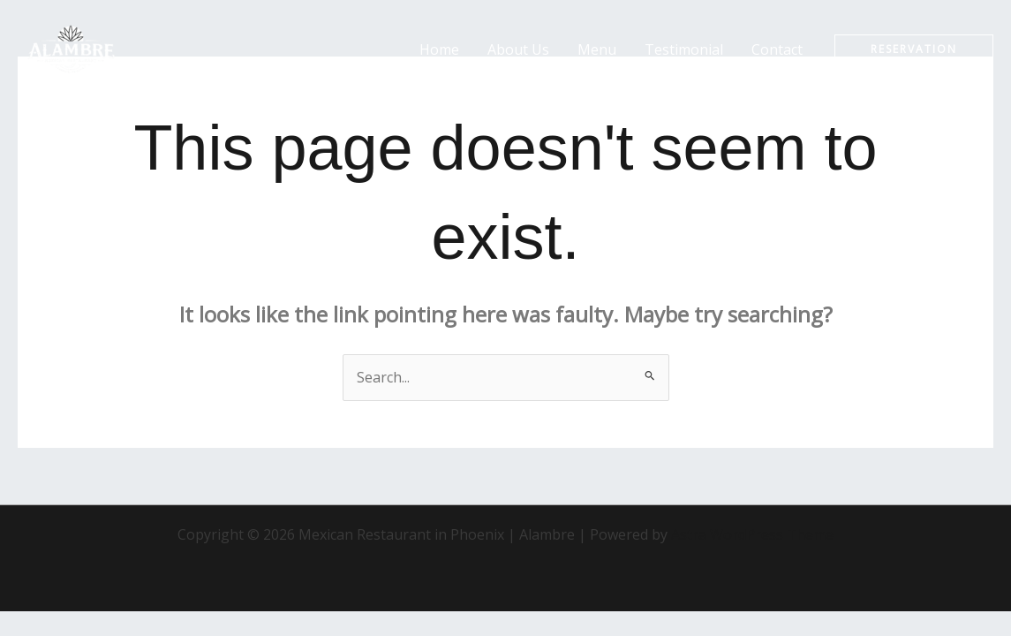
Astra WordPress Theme (752, 534)
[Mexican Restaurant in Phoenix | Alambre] (71, 47)
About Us (518, 49)
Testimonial (684, 49)
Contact (777, 49)
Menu (596, 49)
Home (439, 49)
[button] (913, 49)
